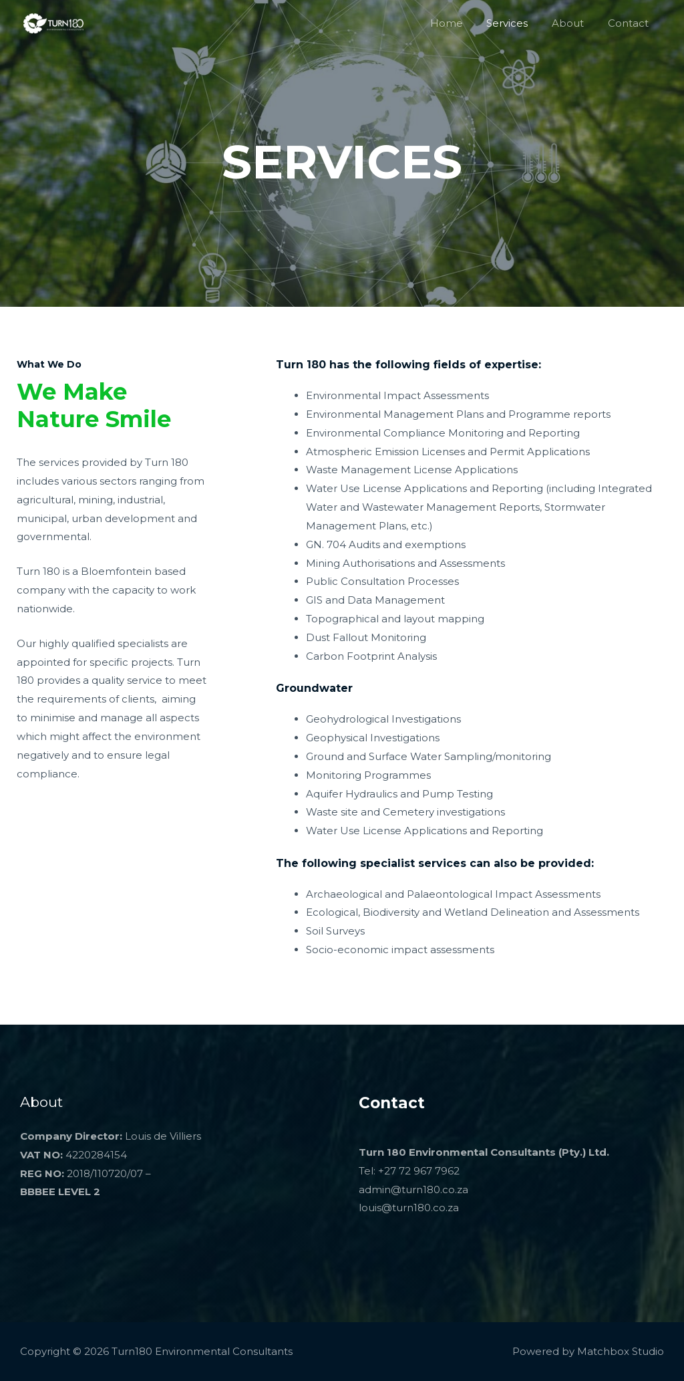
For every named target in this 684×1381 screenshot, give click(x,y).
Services (517, 23)
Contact (630, 23)
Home (460, 23)
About (574, 23)
